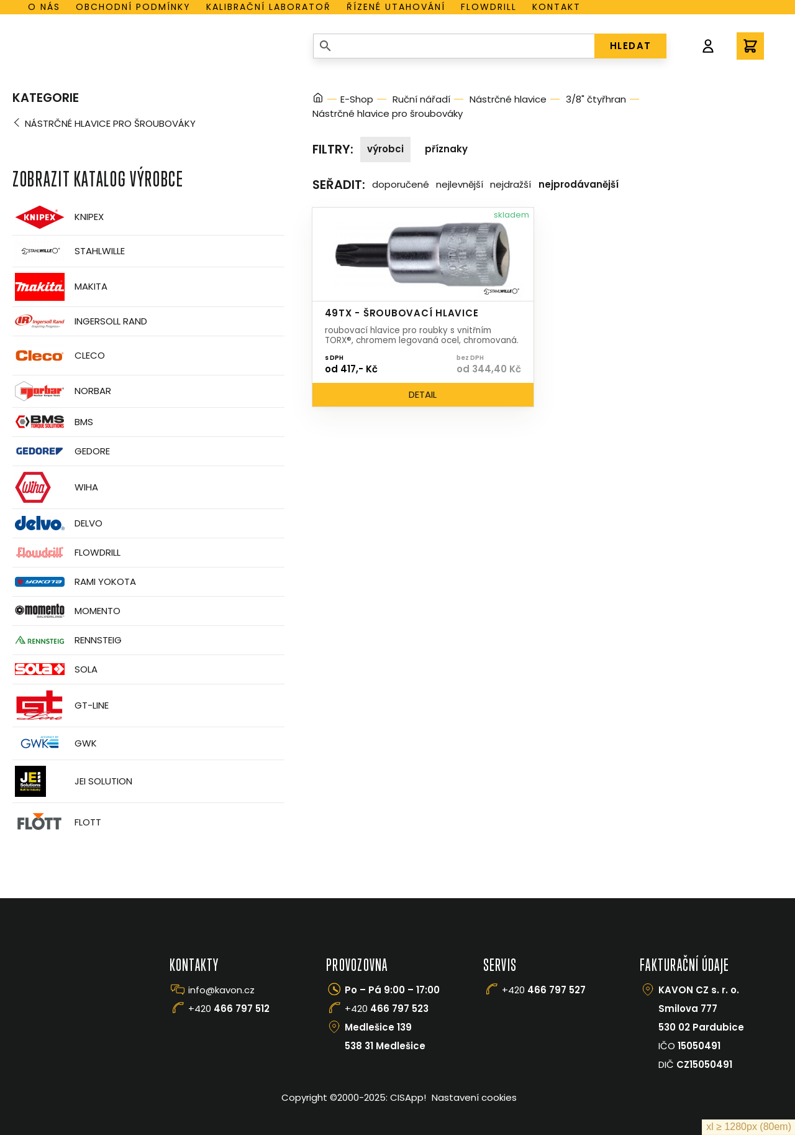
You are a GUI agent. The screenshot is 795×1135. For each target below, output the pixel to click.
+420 (229, 1008)
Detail (423, 394)
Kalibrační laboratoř (268, 7)
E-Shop (356, 99)
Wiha (55, 487)
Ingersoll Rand (79, 321)
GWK (54, 743)
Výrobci (385, 148)
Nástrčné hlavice (508, 99)
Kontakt (556, 7)
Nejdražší (510, 184)
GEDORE (61, 451)
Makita (59, 286)
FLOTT (56, 822)
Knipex (58, 217)
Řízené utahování (396, 7)
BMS (52, 421)
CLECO (58, 355)
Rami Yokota (74, 581)
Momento (66, 610)
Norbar (61, 391)
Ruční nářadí (421, 99)
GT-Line (60, 705)
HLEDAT (631, 45)
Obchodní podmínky (133, 7)
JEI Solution (72, 781)
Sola (55, 669)
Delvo (57, 523)
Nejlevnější (459, 184)
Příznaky (446, 148)
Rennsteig (67, 640)
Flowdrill (489, 7)
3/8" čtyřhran (596, 99)
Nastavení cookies (474, 1097)
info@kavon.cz (221, 989)
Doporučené (400, 184)
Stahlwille (68, 251)
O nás (44, 7)
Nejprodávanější (578, 184)
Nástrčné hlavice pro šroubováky (110, 123)
